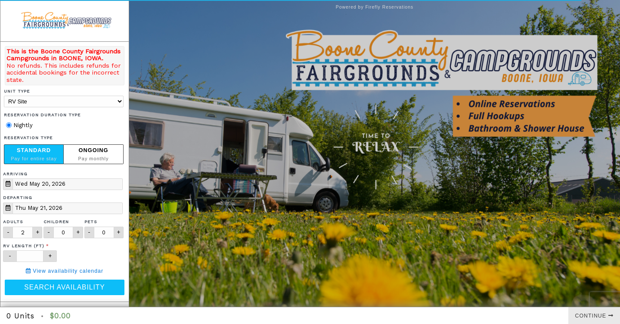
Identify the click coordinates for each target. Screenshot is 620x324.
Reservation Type (28, 137)
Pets (90, 221)
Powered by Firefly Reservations (375, 7)
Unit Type (17, 91)
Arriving (15, 173)
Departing (17, 197)
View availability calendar (64, 271)
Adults (13, 221)
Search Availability (64, 287)
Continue (594, 316)
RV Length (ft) (23, 245)
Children (56, 221)
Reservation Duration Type (42, 114)
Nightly (19, 125)
